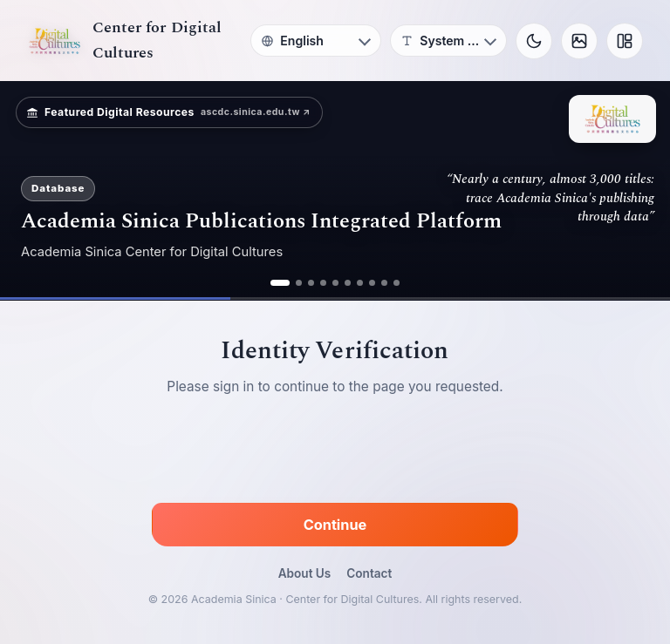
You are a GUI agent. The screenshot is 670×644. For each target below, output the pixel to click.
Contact (369, 573)
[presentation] (335, 452)
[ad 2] (299, 283)
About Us (305, 573)
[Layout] (624, 41)
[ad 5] (335, 283)
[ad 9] (384, 283)
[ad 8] (372, 283)
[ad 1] (280, 283)
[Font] (448, 40)
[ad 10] (396, 283)
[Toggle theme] (534, 41)
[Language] (315, 40)
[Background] (579, 41)
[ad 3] (311, 283)
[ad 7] (360, 283)
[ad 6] (348, 283)
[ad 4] (323, 283)
